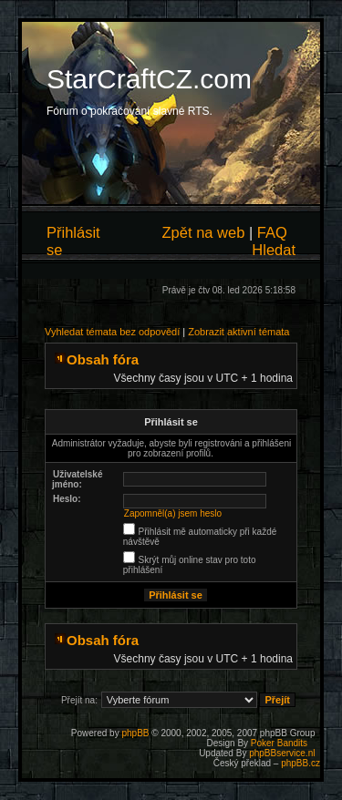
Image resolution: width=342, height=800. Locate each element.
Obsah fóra (103, 359)
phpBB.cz (300, 763)
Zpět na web (203, 232)
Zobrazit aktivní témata (238, 331)
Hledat (273, 249)
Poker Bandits (279, 743)
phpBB (135, 733)
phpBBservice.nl (282, 753)
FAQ (272, 232)
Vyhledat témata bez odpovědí (112, 331)
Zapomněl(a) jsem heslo (173, 513)
